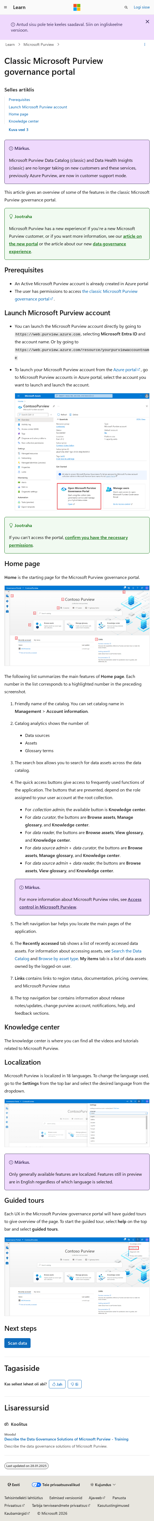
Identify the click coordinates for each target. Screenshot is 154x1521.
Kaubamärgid (15, 1513)
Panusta (119, 1497)
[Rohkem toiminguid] (145, 44)
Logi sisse (142, 7)
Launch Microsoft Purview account (38, 106)
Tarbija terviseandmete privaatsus (59, 1505)
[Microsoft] (77, 7)
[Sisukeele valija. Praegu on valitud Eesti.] (13, 1484)
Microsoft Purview (38, 44)
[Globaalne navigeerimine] (5, 7)
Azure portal (125, 369)
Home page (18, 114)
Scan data (17, 1343)
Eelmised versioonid (65, 1497)
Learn (10, 44)
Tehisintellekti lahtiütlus (23, 1497)
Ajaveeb (95, 1497)
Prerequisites (19, 99)
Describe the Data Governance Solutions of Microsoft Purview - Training (66, 1439)
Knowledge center (24, 121)
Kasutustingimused (113, 1505)
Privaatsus (12, 1505)
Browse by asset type (58, 958)
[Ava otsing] (126, 7)
